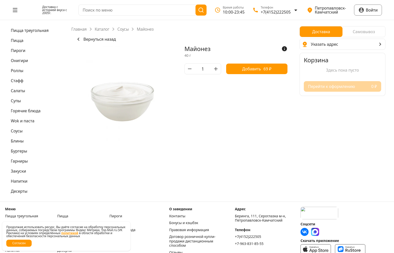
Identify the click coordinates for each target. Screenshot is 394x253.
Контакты (177, 216)
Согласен (19, 243)
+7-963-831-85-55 (249, 243)
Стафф (115, 223)
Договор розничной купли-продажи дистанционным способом (192, 241)
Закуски (116, 243)
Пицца (62, 216)
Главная (79, 29)
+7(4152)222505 (248, 236)
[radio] (321, 31)
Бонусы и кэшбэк (183, 223)
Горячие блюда (123, 230)
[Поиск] (201, 10)
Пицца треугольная (21, 216)
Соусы (123, 29)
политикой (69, 233)
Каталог (102, 29)
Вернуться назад (95, 39)
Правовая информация (189, 230)
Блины (115, 236)
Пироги (116, 216)
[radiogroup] (342, 31)
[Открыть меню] (15, 10)
